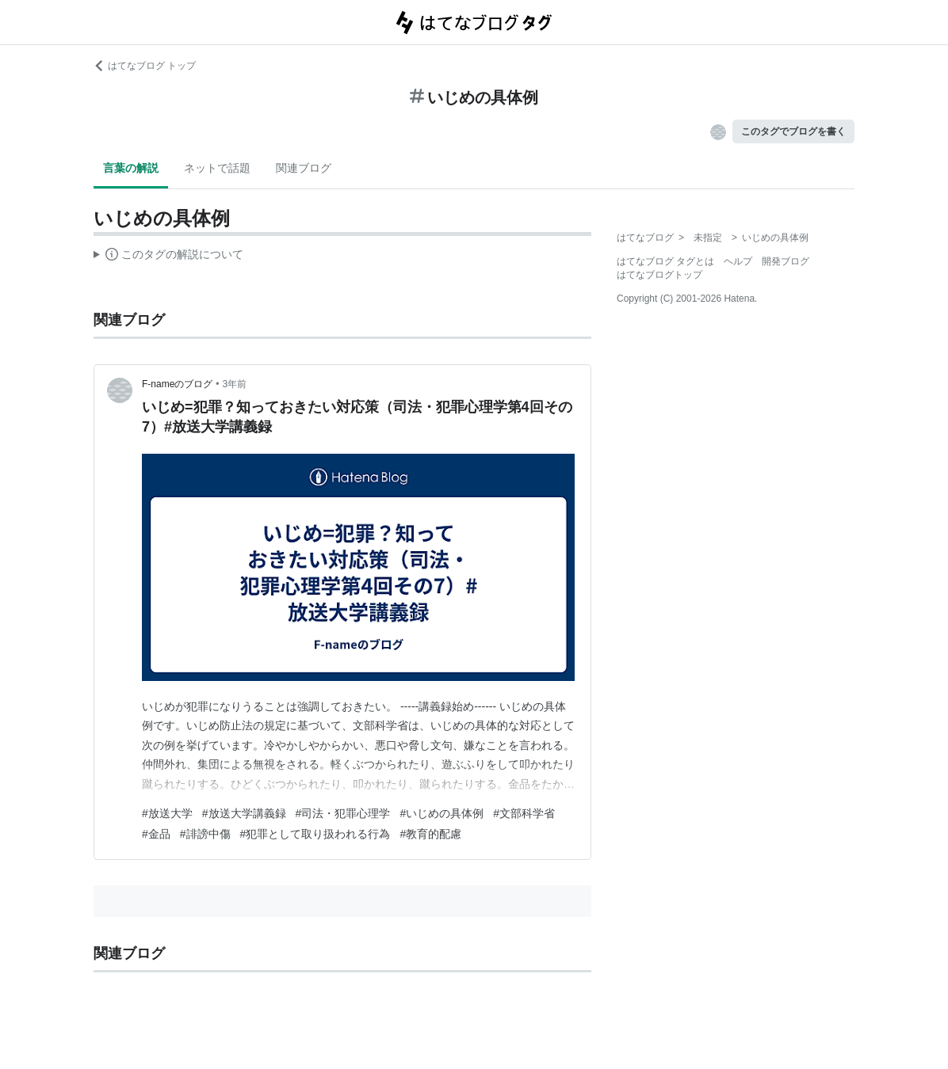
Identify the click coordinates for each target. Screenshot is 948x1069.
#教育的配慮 (430, 833)
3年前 (235, 384)
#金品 (156, 833)
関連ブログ (303, 168)
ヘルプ (738, 261)
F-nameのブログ (177, 384)
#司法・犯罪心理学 (343, 813)
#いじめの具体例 (441, 813)
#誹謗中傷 (205, 833)
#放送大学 (167, 813)
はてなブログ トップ (145, 65)
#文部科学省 (524, 813)
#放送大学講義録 (244, 813)
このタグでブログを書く (793, 131)
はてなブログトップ (659, 274)
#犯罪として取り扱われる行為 (315, 833)
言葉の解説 (131, 168)
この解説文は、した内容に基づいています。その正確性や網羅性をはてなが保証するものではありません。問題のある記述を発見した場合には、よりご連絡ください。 (168, 256)
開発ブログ (785, 261)
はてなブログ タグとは (665, 261)
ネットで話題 (217, 168)
